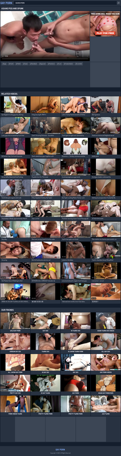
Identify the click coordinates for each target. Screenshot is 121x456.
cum (60, 64)
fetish (19, 64)
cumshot (79, 64)
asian (26, 64)
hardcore (52, 64)
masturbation (69, 64)
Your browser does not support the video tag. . (45, 36)
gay (5, 64)
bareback (34, 64)
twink (11, 64)
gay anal (43, 64)
